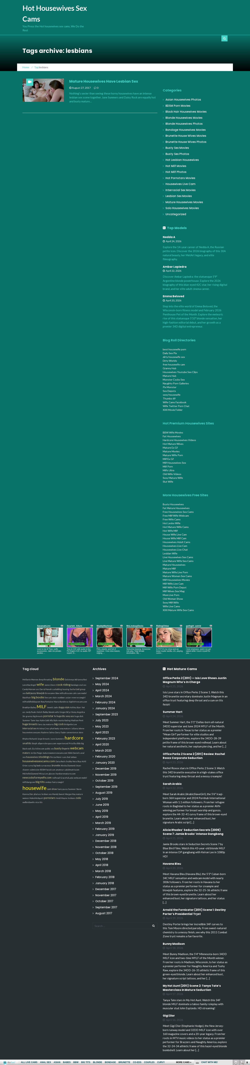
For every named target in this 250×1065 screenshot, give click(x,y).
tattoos (74, 757)
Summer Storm (74, 789)
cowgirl (60, 782)
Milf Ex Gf (168, 458)
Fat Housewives (172, 436)
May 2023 (102, 726)
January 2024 (105, 708)
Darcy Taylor (60, 732)
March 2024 (103, 696)
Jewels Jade (52, 707)
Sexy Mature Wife (173, 477)
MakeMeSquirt (36, 798)
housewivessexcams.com (38, 761)
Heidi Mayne (61, 798)
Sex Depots (169, 390)
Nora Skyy (76, 761)
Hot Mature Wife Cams (176, 526)
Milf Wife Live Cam (173, 583)
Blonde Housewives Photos (184, 124)
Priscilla (72, 743)
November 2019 (106, 775)
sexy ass (70, 716)
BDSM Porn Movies (177, 106)
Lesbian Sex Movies (178, 196)
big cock (59, 724)
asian (68, 697)
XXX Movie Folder (173, 409)
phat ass (37, 794)
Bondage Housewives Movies (185, 130)
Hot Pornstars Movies (180, 178)
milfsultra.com (66, 693)
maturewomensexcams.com (55, 753)
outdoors (61, 697)
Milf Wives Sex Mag (174, 591)
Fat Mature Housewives (176, 508)
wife (40, 684)
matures (50, 724)
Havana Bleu (172, 864)
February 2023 (105, 738)
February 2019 (105, 829)
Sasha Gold (74, 689)
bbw (57, 693)
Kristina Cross (43, 728)
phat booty (54, 728)
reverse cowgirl (78, 697)
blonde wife (54, 712)
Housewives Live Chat (175, 549)
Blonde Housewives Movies (184, 118)
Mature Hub (169, 375)
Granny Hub (169, 368)
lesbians (72, 798)
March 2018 (103, 871)
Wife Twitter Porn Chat (176, 406)
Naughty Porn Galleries (176, 383)
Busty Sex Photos (177, 154)
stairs (54, 697)
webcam (76, 748)
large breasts (44, 739)
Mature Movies (171, 451)
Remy (73, 712)
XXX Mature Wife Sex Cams (178, 610)
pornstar (48, 716)
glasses (52, 773)
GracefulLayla (66, 778)
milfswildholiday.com (31, 701)
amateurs (60, 769)
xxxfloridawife (28, 802)
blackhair (26, 697)
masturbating (64, 720)
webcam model (80, 778)
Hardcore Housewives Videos (179, 440)
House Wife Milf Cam (174, 538)
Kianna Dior (27, 794)
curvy (30, 765)
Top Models (177, 228)
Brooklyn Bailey (29, 707)
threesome (50, 693)
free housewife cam (174, 364)
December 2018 (105, 841)
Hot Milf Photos (176, 172)
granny (29, 716)
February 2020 (105, 756)
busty (58, 748)
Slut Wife (168, 481)
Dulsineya (69, 679)
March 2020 (103, 750)
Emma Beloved (173, 296)
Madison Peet (77, 720)
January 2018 (104, 883)
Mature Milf (169, 568)
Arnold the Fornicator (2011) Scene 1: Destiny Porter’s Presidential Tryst (194, 912)
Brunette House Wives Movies (185, 136)
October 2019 (104, 781)
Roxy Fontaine (47, 701)
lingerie (66, 748)
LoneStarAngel (29, 685)
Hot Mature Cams (182, 669)
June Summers (57, 739)
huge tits (61, 716)
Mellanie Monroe (30, 679)
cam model (82, 693)
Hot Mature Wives (173, 443)
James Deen (50, 685)
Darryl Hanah (46, 689)
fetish (39, 712)
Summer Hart (172, 712)
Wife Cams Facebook (174, 402)
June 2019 (102, 805)
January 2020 (105, 763)
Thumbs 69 (169, 398)
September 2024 (106, 678)
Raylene (45, 732)
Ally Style (54, 720)
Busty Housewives (173, 504)
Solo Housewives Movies (182, 208)
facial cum (50, 769)
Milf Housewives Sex (174, 462)
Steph (34, 743)
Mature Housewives (174, 564)
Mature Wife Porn (173, 455)
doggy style (64, 707)
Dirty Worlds (170, 360)
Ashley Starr (75, 707)
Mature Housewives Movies (184, 202)
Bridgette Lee (70, 724)
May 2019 (101, 811)
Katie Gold (44, 720)
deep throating (45, 679)
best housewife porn (174, 349)
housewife (34, 788)
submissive (35, 769)
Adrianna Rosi (80, 679)
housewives (32, 757)
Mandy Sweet (58, 794)
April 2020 (102, 744)
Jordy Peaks (31, 712)
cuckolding (57, 689)
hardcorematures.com (66, 773)
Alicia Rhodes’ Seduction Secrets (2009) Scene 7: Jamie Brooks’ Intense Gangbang (193, 832)
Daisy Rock (60, 761)
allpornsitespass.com (47, 743)
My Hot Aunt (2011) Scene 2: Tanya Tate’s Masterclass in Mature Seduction (192, 988)
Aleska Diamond (68, 765)
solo (78, 797)
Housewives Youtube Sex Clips (180, 372)
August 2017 (103, 913)
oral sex (82, 685)
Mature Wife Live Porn (175, 572)
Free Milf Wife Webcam (176, 515)
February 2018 (105, 877)
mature (26, 753)
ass (37, 689)
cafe (75, 693)
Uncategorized (175, 214)
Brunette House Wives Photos (185, 142)
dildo (78, 743)
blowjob (40, 693)
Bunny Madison (174, 944)
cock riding (63, 684)
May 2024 (102, 684)
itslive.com (39, 748)
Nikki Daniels (74, 753)
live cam (48, 697)
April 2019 (101, 817)
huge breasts (30, 724)
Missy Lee (43, 773)
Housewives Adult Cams (176, 542)
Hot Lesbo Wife (171, 523)
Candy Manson (29, 689)
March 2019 (103, 823)
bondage (75, 685)
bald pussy (31, 693)
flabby (45, 712)
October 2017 (104, 901)
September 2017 (106, 907)
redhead (56, 778)
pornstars (49, 797)
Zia (33, 748)
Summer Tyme (28, 720)
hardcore (74, 737)
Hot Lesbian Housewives (182, 160)
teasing (65, 689)
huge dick (78, 716)
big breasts (38, 716)
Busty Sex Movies (177, 148)
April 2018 (101, 865)
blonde (58, 679)
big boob (36, 765)
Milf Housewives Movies (176, 579)
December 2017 (105, 889)
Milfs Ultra (168, 470)
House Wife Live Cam (175, 534)
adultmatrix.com (72, 769)
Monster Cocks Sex (174, 379)
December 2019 (105, 768)
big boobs (37, 697)
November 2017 (105, 895)
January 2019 (104, 835)
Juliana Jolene (77, 728)
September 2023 (106, 714)
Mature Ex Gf (170, 447)
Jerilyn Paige (36, 753)
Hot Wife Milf (170, 530)
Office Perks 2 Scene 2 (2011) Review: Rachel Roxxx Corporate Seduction (194, 756)
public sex (49, 748)
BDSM (43, 769)
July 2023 (101, 720)
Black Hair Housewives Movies (186, 112)
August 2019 (103, 793)
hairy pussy (63, 789)
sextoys (48, 782)
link (247, 1009)
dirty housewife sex (174, 356)
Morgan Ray (70, 794)
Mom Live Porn (171, 594)
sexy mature (65, 728)
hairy (54, 782)
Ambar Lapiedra (175, 267)
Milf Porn (168, 466)
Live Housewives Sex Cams (178, 557)
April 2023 (102, 732)
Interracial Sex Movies (180, 190)
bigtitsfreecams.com (78, 701)
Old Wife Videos (172, 474)
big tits (40, 781)
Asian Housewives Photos (183, 99)
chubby (68, 761)
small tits (26, 743)
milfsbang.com (28, 782)
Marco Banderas (61, 701)
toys (37, 720)
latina (51, 732)
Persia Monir (56, 757)
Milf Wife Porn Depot (175, 587)
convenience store (75, 732)
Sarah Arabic (172, 784)
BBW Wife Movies (173, 432)
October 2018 (104, 853)
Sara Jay (42, 724)
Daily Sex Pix (170, 353)
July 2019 (101, 799)
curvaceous (46, 765)
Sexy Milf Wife (171, 602)
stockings (44, 756)
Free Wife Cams (172, 519)
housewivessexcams (31, 732)
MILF (41, 706)
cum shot (66, 757)
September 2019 (106, 787)
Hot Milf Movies (175, 166)
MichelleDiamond (30, 773)
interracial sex (29, 728)
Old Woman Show (173, 598)
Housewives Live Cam (180, 184)
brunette (56, 765)
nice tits (38, 802)
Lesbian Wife (170, 553)
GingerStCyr (65, 712)
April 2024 (102, 690)
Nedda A (169, 237)
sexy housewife (171, 394)
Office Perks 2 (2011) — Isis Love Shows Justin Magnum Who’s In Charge (194, 680)
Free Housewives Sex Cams (178, 511)
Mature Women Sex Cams (177, 576)
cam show (52, 789)
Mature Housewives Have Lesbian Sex (103, 81)
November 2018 (106, 847)
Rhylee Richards (29, 739)
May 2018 (101, 859)
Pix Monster (169, 387)
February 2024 (105, 702)
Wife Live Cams (171, 606)
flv (55, 716)
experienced (62, 743)
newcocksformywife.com (36, 777)
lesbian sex (47, 794)
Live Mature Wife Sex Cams (178, 560)
